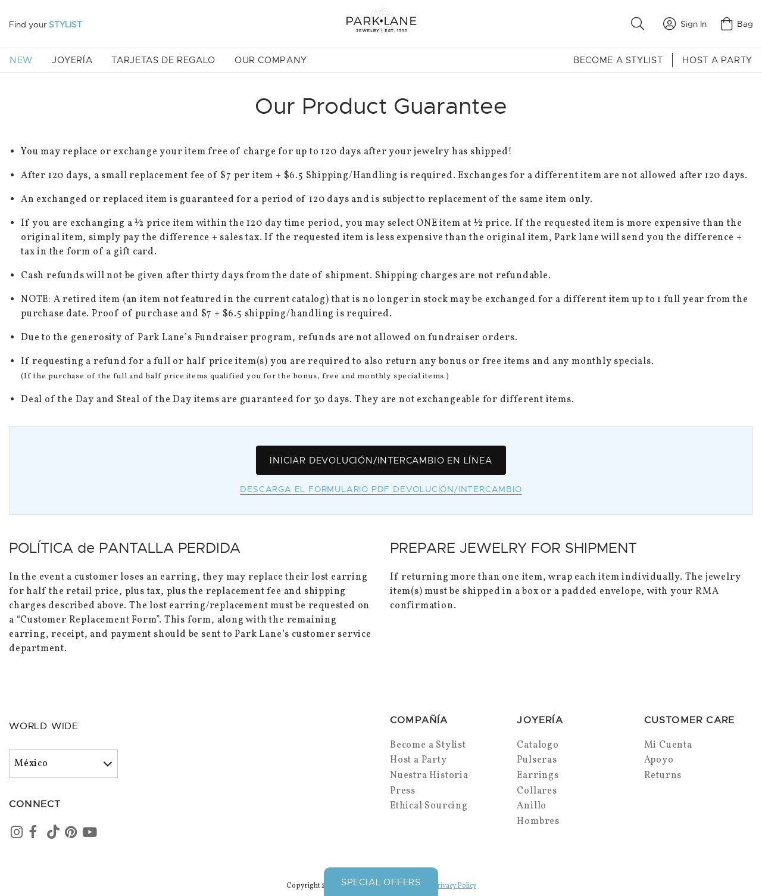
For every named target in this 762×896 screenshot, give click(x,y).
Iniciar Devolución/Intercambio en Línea (381, 460)
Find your (45, 24)
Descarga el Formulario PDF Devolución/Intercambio (380, 489)
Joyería (72, 60)
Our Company (271, 60)
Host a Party (717, 60)
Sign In (685, 23)
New (21, 60)
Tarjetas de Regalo (163, 60)
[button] (640, 23)
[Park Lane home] (381, 23)
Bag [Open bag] (737, 23)
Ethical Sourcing (429, 806)
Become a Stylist (618, 60)
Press (403, 791)
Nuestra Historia (429, 776)
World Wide (44, 727)
